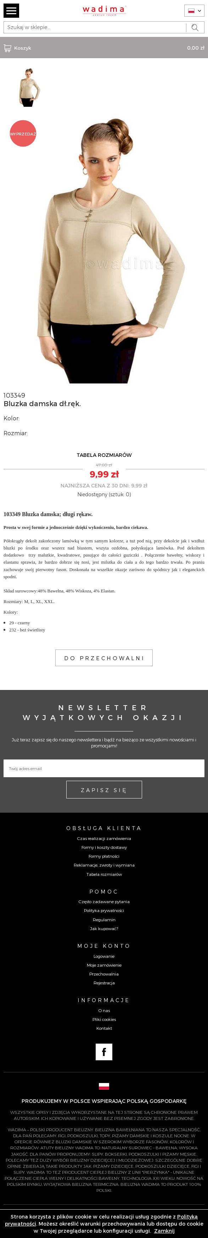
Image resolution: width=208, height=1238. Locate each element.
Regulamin (104, 919)
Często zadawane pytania (104, 901)
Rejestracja (104, 982)
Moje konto (104, 946)
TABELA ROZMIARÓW (104, 455)
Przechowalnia (104, 973)
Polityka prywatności (104, 910)
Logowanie (104, 956)
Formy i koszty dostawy (104, 847)
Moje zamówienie (104, 964)
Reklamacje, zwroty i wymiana (104, 864)
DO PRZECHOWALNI (104, 658)
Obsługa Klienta (104, 828)
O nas (104, 1010)
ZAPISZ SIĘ (104, 790)
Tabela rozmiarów (104, 874)
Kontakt (104, 1028)
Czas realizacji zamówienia (104, 838)
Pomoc (104, 891)
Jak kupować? (104, 928)
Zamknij (164, 1231)
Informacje (104, 1000)
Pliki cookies (104, 1019)
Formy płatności (104, 855)
